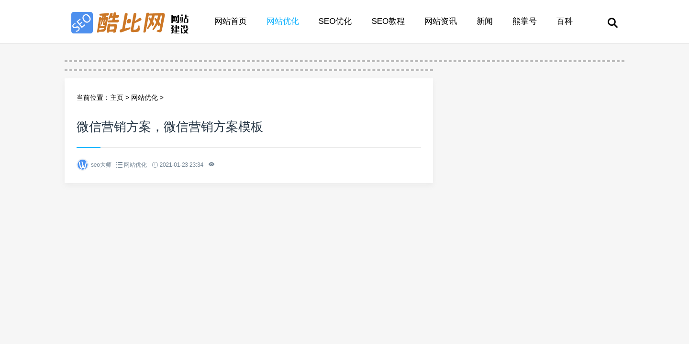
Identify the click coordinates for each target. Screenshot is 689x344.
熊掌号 (524, 21)
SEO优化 (335, 21)
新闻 (485, 21)
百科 (564, 21)
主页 (116, 97)
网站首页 (230, 21)
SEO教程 (388, 21)
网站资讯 (440, 21)
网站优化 (283, 21)
